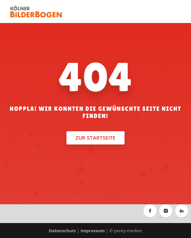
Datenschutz (62, 230)
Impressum (93, 230)
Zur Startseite (95, 137)
